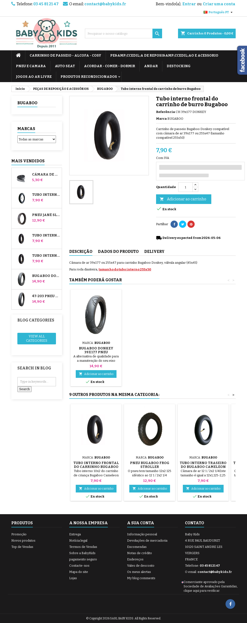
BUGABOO (27, 103)
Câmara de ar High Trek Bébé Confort (46, 175)
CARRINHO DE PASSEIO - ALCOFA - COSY (65, 55)
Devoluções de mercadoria (147, 540)
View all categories (36, 338)
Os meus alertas (139, 572)
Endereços (135, 559)
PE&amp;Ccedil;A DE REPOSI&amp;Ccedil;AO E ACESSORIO (164, 55)
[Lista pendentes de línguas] (219, 12)
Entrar (189, 4)
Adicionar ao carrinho (183, 199)
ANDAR (151, 66)
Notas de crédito (139, 553)
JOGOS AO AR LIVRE (34, 77)
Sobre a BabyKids (82, 553)
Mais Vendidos (28, 161)
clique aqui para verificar (201, 590)
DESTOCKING (179, 66)
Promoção (19, 534)
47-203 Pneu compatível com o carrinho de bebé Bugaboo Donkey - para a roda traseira (46, 296)
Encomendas (137, 547)
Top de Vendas (22, 547)
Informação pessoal (142, 534)
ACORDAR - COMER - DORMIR (109, 66)
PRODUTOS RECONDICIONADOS (89, 77)
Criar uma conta (219, 4)
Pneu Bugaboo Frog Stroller (149, 465)
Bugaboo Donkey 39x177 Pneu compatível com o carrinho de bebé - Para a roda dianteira (46, 276)
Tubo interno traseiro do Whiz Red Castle (46, 256)
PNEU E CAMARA (31, 66)
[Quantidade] (185, 187)
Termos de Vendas (83, 547)
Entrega (75, 534)
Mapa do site (78, 572)
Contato (194, 523)
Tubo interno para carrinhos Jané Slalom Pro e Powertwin (46, 195)
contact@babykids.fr (105, 4)
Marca (161, 118)
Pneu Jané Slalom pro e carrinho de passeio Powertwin (46, 215)
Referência (165, 112)
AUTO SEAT (65, 66)
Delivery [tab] (154, 251)
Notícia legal (78, 540)
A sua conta (140, 523)
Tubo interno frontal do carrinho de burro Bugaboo (46, 235)
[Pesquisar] (123, 33)
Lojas (73, 578)
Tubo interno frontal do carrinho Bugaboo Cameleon (96, 467)
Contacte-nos (79, 565)
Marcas (26, 128)
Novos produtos (23, 540)
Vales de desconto (140, 565)
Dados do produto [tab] (118, 251)
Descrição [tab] (80, 251)
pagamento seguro (83, 559)
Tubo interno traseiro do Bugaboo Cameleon (203, 465)
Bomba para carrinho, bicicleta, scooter (96, 344)
